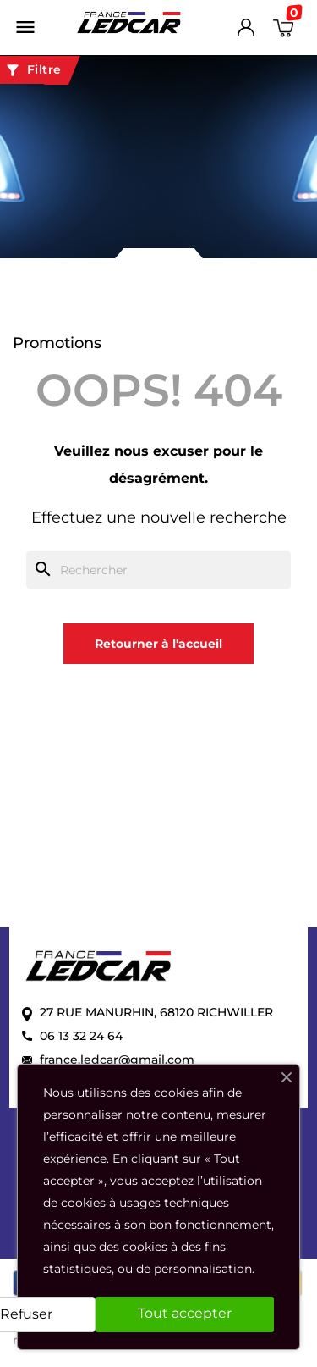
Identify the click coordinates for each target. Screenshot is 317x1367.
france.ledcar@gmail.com (117, 1059)
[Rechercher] (158, 570)
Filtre (33, 70)
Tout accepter (185, 1313)
